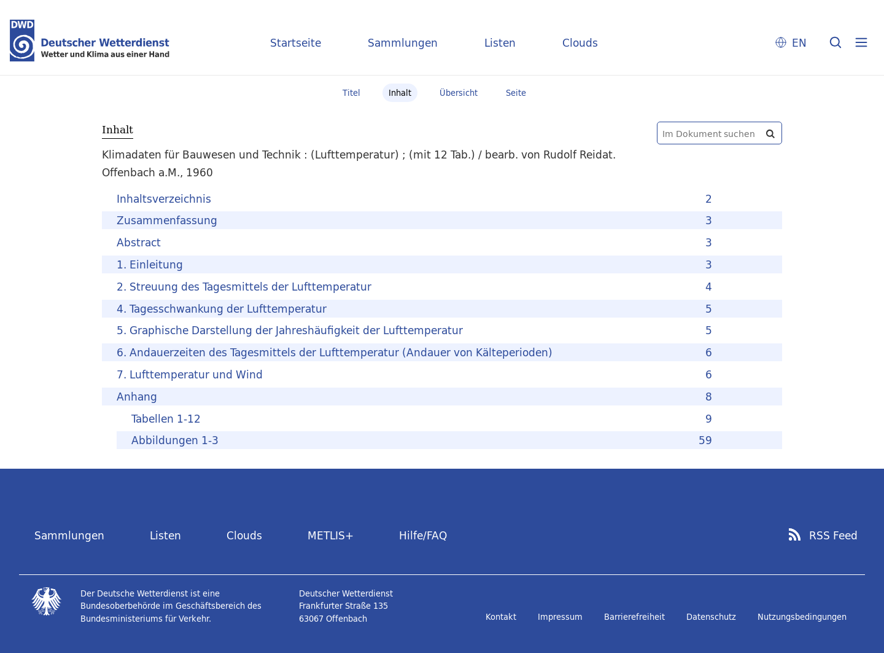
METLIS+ (331, 535)
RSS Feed (833, 536)
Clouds (580, 43)
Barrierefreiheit (634, 617)
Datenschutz (711, 617)
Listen (500, 43)
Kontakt (501, 617)
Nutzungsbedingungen (802, 617)
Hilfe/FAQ (423, 535)
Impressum (560, 617)
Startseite (295, 43)
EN (799, 43)
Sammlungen (403, 43)
